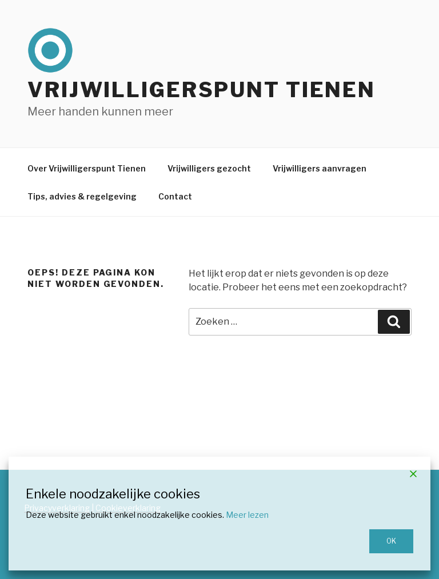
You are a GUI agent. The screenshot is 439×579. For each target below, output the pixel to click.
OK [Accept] (391, 541)
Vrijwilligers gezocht (209, 168)
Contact (175, 196)
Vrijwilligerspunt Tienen (201, 89)
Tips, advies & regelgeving (82, 196)
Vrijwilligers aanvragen (319, 168)
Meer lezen (247, 515)
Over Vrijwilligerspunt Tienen (86, 168)
